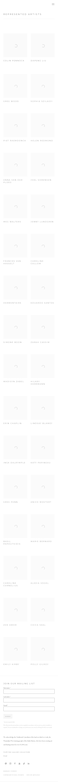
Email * (5, 705)
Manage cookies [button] (10, 771)
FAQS (5, 756)
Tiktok (24, 763)
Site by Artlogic (33, 775)
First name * (7, 688)
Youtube (19, 763)
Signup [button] (8, 716)
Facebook (15, 763)
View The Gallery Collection (16, 752)
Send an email (5, 763)
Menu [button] (53, 4)
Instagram (10, 763)
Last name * (7, 697)
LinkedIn (28, 763)
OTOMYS (11, 4)
